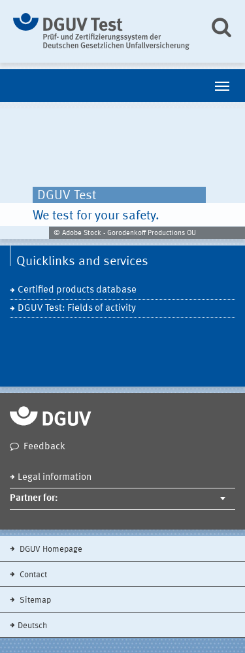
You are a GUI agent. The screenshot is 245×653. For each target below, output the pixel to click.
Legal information (54, 478)
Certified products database (77, 290)
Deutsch (32, 626)
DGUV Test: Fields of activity (77, 308)
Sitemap (34, 600)
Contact (32, 575)
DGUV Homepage (50, 549)
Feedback (44, 447)
